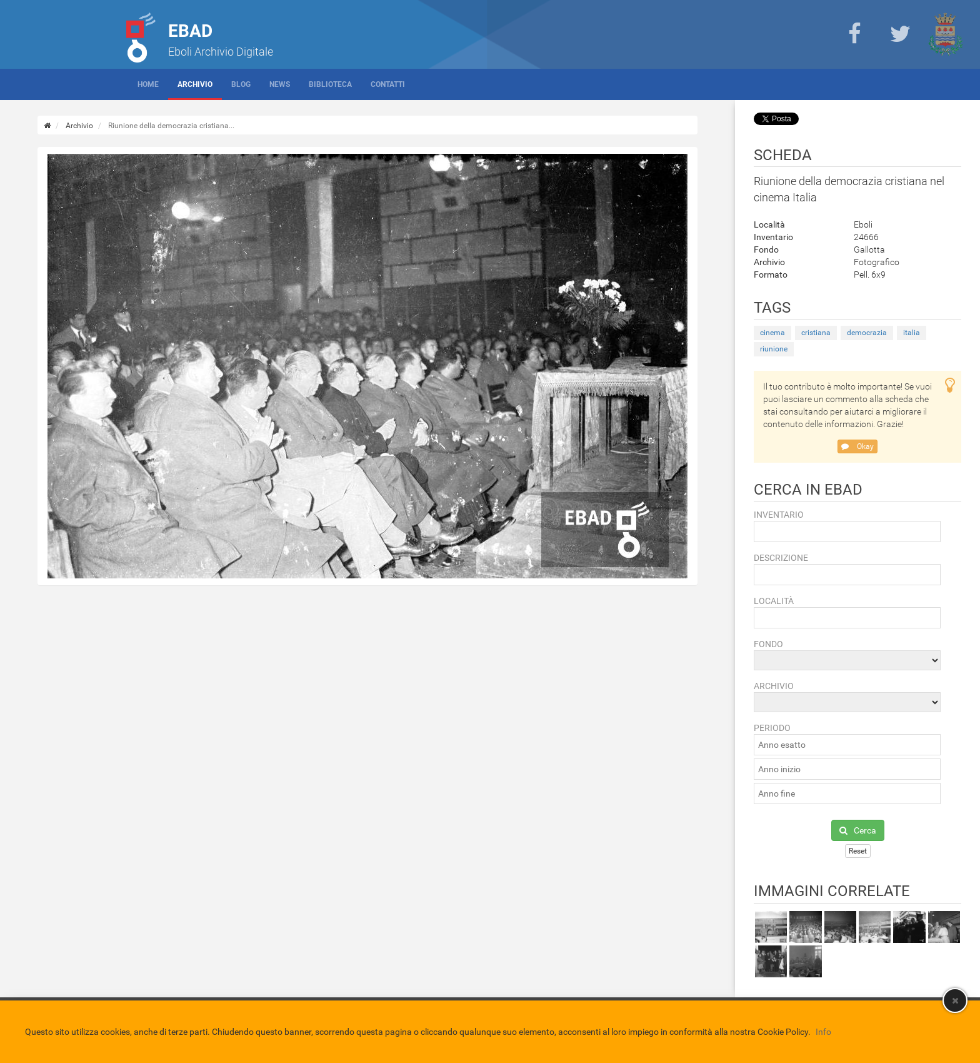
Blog (241, 84)
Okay (857, 446)
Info (823, 1032)
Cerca (857, 830)
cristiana (816, 332)
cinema (772, 332)
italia (911, 332)
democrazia (867, 332)
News (279, 84)
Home (148, 84)
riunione (774, 349)
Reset (858, 851)
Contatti (388, 84)
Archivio (195, 84)
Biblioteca (330, 84)
